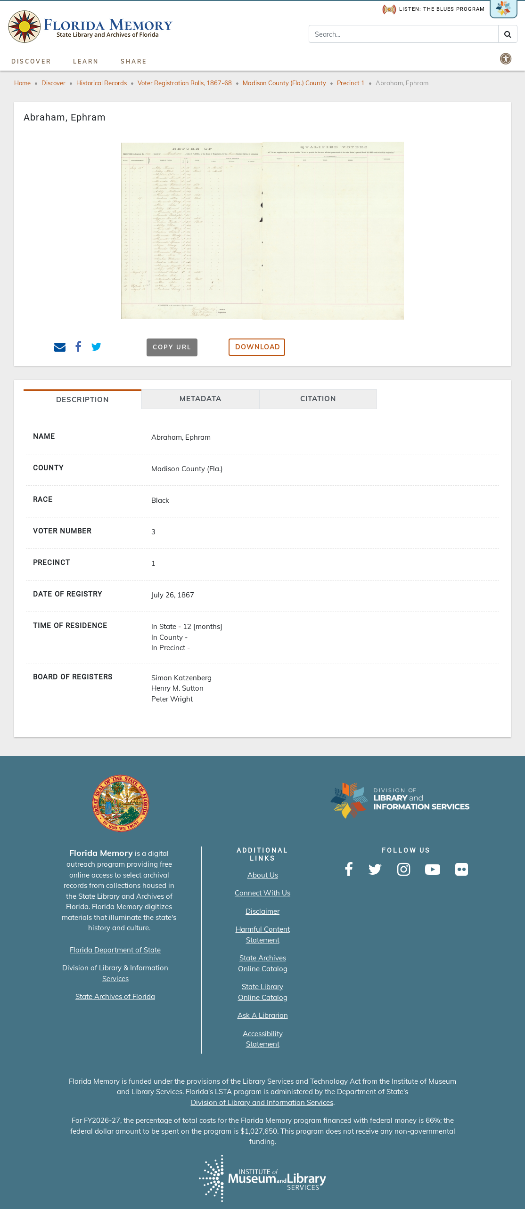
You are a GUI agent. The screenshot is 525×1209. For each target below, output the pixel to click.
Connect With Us (262, 892)
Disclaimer (262, 911)
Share (134, 61)
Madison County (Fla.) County (284, 83)
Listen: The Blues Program (433, 9)
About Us (262, 874)
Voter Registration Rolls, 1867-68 (185, 83)
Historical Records (101, 83)
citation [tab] (318, 398)
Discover (31, 61)
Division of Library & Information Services (115, 973)
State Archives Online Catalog (262, 963)
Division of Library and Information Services (262, 1102)
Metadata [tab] (200, 398)
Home (22, 83)
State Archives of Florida (115, 996)
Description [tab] (82, 399)
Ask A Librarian (263, 1015)
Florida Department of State (115, 949)
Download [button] (257, 347)
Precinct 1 (351, 83)
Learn (86, 61)
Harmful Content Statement (263, 934)
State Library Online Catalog (262, 992)
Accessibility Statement (263, 1039)
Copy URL (172, 347)
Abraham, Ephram (402, 83)
